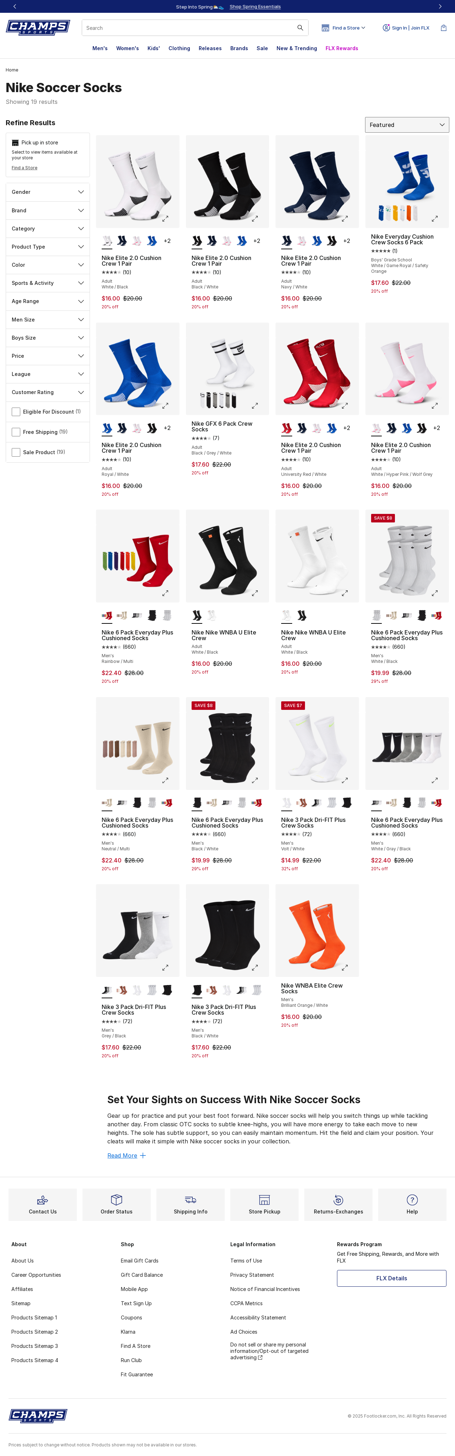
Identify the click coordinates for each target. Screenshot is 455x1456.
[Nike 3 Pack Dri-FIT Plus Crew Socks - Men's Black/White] (331, 803)
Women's (127, 48)
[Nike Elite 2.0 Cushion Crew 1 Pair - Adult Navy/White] (122, 241)
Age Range (48, 301)
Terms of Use (246, 1261)
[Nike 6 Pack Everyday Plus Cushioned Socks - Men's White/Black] (166, 616)
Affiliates (22, 1289)
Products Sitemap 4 (34, 1360)
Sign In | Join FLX (406, 27)
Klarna (128, 1332)
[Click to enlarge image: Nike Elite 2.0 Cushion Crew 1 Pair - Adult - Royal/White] (170, 406)
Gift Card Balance (142, 1275)
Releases (210, 48)
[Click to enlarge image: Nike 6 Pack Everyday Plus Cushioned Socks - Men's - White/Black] (440, 593)
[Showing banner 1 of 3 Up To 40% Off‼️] (227, 6)
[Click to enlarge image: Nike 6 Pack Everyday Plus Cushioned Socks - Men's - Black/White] (260, 780)
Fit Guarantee (137, 1374)
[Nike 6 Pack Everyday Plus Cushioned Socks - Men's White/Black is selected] (376, 616)
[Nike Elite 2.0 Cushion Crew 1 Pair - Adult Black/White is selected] (197, 241)
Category (48, 228)
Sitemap (21, 1303)
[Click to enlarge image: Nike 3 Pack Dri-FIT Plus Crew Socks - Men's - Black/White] (260, 968)
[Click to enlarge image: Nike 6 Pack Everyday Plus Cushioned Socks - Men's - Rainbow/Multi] (170, 593)
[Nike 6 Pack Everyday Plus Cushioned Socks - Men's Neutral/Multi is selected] (107, 803)
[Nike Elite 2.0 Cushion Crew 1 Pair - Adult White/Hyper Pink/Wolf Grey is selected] (376, 428)
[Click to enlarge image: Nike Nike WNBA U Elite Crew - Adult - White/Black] (260, 593)
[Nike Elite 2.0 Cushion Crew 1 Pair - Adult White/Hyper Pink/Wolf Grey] (137, 241)
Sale (262, 48)
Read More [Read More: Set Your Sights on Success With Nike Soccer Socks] (126, 1155)
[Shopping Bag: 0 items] (443, 28)
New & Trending (297, 48)
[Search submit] (300, 28)
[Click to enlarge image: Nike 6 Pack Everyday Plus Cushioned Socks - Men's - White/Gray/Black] (440, 780)
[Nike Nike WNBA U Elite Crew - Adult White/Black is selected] (197, 616)
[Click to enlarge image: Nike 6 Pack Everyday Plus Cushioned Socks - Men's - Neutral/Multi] (170, 780)
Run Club (131, 1360)
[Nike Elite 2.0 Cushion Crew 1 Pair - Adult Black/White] (331, 241)
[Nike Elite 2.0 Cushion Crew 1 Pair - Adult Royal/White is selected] (107, 428)
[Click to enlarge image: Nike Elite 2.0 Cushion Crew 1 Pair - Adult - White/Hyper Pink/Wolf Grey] (440, 406)
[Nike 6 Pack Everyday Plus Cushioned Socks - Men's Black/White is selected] (197, 803)
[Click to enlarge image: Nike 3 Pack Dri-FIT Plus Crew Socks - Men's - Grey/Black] (170, 968)
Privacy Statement (252, 1275)
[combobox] (195, 28)
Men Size (48, 320)
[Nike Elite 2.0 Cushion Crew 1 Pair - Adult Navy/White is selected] (286, 241)
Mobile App (134, 1289)
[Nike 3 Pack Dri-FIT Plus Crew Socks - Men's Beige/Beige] (301, 803)
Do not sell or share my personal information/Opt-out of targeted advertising (269, 1350)
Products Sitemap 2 (34, 1332)
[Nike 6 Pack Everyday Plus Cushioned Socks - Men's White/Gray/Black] (137, 616)
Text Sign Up (136, 1303)
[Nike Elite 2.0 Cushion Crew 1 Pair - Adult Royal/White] (151, 241)
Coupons (131, 1317)
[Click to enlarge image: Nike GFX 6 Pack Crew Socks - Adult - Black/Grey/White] (260, 406)
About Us (22, 1261)
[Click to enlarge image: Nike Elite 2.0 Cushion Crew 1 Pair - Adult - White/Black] (170, 219)
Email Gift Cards (140, 1261)
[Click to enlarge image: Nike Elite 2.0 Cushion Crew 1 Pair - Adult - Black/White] (260, 219)
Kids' (154, 48)
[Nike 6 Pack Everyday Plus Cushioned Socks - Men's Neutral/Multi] (122, 616)
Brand (48, 210)
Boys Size (48, 338)
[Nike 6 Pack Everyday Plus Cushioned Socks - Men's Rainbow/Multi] (436, 616)
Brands (239, 48)
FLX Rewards (342, 48)
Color (48, 265)
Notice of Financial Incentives (265, 1289)
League (48, 374)
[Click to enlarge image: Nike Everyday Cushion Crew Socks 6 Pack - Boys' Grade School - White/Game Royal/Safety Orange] (440, 219)
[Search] (195, 28)
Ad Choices (243, 1332)
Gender (48, 192)
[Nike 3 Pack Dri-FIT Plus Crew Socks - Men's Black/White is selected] (197, 990)
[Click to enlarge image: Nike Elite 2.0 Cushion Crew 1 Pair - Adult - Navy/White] (350, 219)
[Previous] (14, 6)
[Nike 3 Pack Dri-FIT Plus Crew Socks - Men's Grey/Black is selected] (107, 990)
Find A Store (135, 1346)
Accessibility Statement (258, 1317)
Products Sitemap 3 (34, 1346)
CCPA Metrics (246, 1303)
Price (48, 356)
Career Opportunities (36, 1275)
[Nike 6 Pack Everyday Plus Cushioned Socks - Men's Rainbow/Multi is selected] (107, 616)
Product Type (48, 247)
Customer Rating (48, 392)
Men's (100, 48)
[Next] (440, 6)
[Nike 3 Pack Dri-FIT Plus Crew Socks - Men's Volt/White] (137, 990)
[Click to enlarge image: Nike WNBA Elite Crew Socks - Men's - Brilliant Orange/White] (350, 968)
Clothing (179, 48)
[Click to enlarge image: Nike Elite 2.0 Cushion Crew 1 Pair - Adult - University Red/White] (350, 406)
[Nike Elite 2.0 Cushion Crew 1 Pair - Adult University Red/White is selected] (286, 428)
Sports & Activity (48, 283)
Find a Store (24, 167)
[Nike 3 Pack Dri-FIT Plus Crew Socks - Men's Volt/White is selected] (286, 803)
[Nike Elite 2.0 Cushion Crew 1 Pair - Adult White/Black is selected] (107, 241)
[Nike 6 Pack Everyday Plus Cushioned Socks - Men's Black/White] (151, 616)
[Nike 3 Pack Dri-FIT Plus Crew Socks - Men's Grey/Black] (316, 803)
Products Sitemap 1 (34, 1317)
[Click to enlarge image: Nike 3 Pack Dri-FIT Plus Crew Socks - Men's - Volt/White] (350, 780)
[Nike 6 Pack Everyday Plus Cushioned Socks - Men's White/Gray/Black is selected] (376, 803)
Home (12, 70)
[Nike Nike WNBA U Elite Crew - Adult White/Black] (212, 616)
